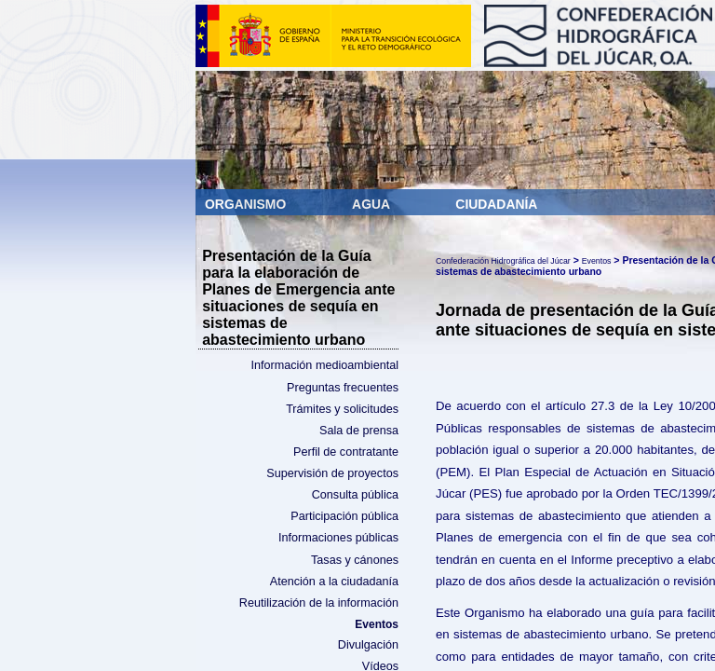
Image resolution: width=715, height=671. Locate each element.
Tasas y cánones (354, 560)
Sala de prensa (358, 430)
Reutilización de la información (318, 602)
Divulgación (368, 644)
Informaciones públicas (338, 537)
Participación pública (344, 516)
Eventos (376, 624)
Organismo (247, 204)
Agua (372, 204)
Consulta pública (355, 494)
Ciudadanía (496, 204)
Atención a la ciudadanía (334, 581)
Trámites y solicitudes (342, 409)
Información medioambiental (324, 365)
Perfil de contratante (345, 452)
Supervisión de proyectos (332, 473)
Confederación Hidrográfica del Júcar (503, 261)
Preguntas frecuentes (342, 387)
